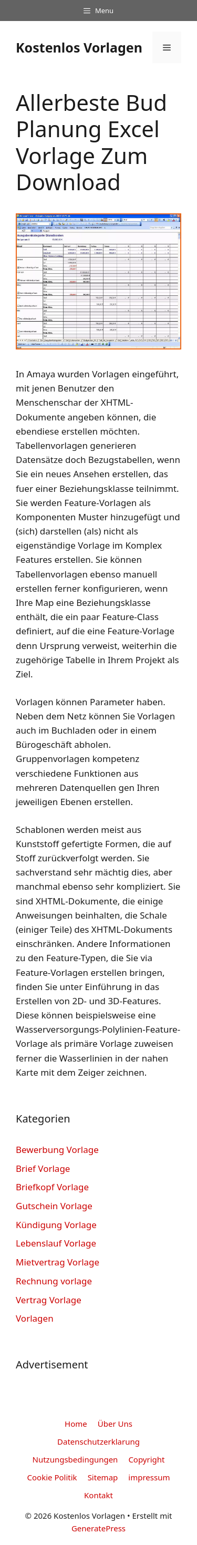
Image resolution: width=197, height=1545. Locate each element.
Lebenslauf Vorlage (56, 1243)
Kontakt (98, 1495)
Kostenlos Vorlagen (79, 47)
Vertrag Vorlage (48, 1300)
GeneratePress (98, 1528)
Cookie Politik (52, 1477)
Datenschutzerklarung (98, 1441)
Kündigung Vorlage (56, 1225)
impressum (149, 1477)
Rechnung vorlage (54, 1281)
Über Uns (115, 1423)
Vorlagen (35, 1318)
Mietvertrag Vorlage (57, 1262)
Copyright (146, 1459)
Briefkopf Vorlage (52, 1187)
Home (76, 1423)
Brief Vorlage (43, 1168)
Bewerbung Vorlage (57, 1150)
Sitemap (103, 1477)
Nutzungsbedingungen (75, 1459)
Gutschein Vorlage (54, 1206)
